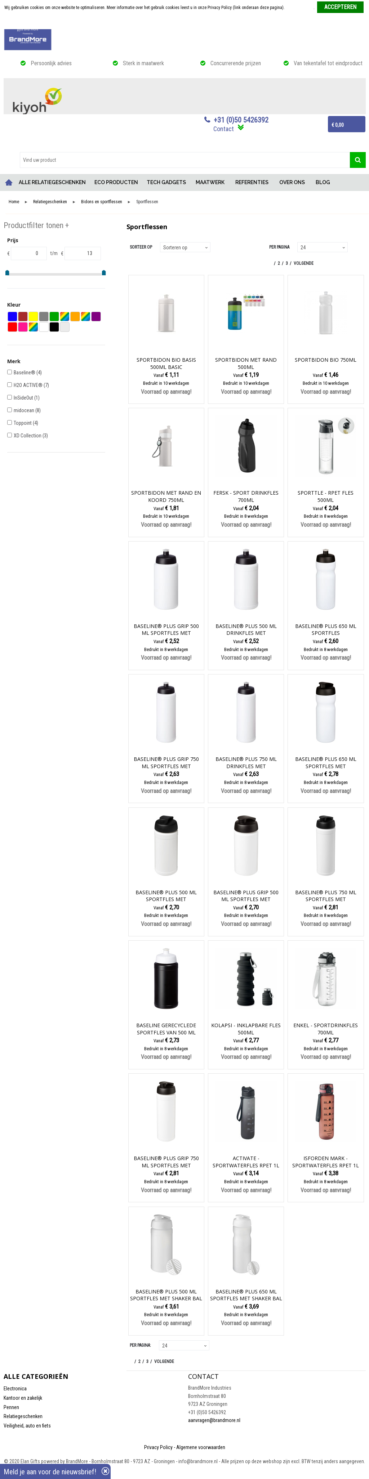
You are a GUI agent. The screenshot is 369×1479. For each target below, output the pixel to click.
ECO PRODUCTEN (116, 182)
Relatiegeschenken (50, 202)
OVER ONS (292, 182)
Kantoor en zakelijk (23, 1398)
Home (9, 182)
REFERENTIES (251, 182)
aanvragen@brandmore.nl (214, 1420)
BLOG (323, 182)
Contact (223, 129)
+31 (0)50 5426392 (241, 120)
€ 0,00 (338, 125)
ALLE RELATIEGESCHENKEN (52, 182)
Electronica (15, 1388)
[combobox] (185, 160)
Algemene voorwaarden (200, 1447)
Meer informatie (300, 7)
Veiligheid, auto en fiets (27, 1426)
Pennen (11, 1407)
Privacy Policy (158, 1447)
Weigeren (185, 21)
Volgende (304, 263)
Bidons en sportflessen (101, 202)
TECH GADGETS (166, 182)
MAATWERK (210, 182)
